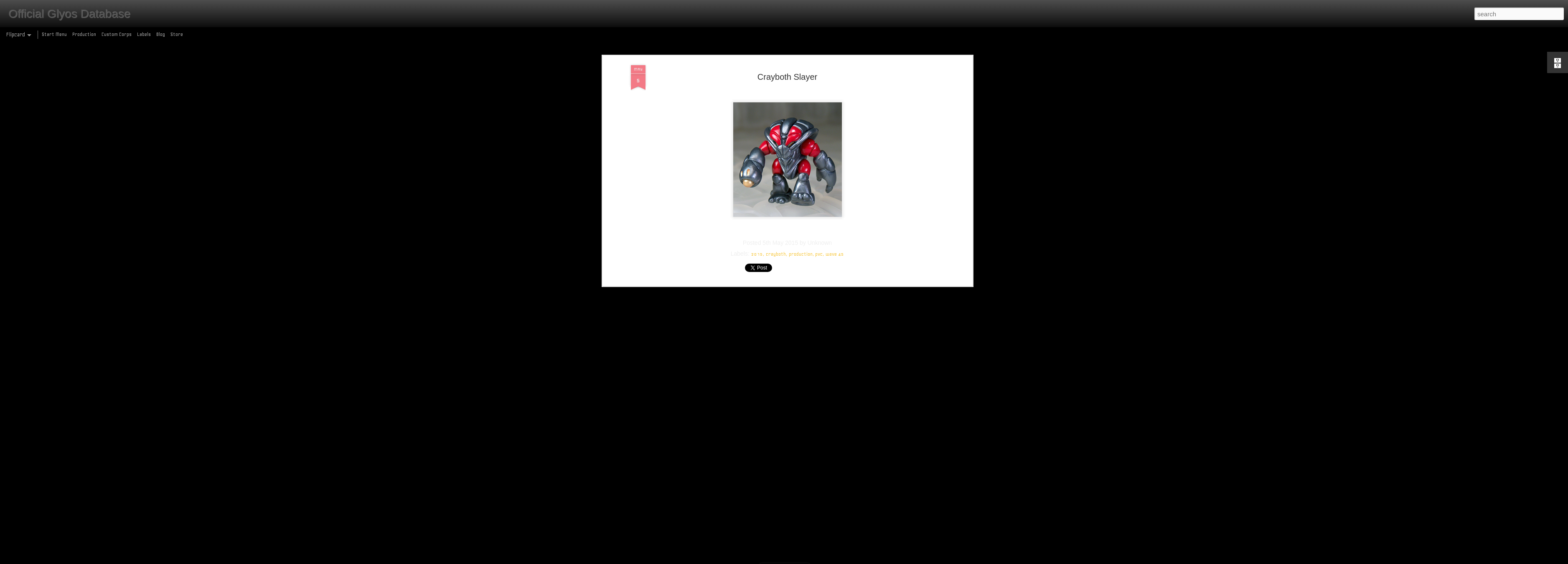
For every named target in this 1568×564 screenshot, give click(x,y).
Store (176, 34)
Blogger (820, 559)
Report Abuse (844, 559)
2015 (757, 183)
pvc (819, 183)
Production (84, 34)
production (801, 183)
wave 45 (835, 183)
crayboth (776, 183)
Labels (144, 34)
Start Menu (54, 34)
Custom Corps (117, 34)
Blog (160, 34)
